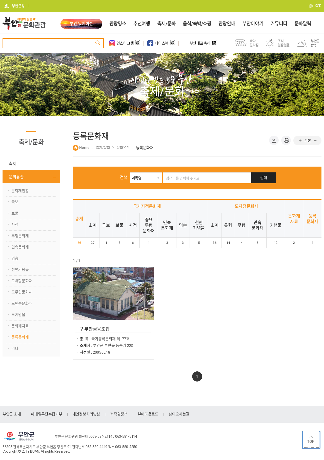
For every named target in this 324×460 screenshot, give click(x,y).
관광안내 (226, 23)
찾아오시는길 (179, 414)
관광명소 (117, 23)
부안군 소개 (12, 414)
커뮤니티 (278, 23)
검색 (126, 177)
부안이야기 (252, 23)
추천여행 (141, 23)
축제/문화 (166, 23)
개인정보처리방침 (86, 414)
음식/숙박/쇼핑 (197, 23)
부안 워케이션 (81, 23)
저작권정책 (119, 414)
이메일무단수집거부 (46, 414)
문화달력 (302, 23)
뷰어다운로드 (148, 414)
